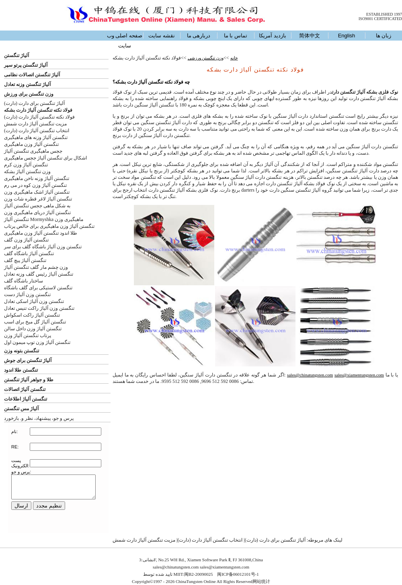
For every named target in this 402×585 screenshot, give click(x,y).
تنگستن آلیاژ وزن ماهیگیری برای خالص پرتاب (49, 226)
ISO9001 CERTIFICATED (380, 18)
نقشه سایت (161, 36)
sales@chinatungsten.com (310, 374)
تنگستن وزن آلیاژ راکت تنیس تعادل (39, 308)
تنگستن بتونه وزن (21, 351)
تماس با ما (235, 36)
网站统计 (261, 581)
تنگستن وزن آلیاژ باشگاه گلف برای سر (43, 247)
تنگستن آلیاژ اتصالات (24, 389)
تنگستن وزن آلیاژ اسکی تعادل (34, 301)
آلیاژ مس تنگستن (21, 408)
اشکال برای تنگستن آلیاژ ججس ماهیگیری (45, 158)
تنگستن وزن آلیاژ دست (27, 294)
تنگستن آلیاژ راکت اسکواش (32, 315)
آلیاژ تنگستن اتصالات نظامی (32, 75)
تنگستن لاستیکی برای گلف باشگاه (38, 287)
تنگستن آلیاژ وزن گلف (26, 240)
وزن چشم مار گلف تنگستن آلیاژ (36, 267)
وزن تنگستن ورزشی (206, 57)
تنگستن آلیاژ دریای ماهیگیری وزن (37, 212)
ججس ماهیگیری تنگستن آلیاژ (33, 151)
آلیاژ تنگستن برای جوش (27, 360)
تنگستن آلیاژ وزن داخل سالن (33, 328)
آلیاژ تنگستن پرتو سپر (25, 65)
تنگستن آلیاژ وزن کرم (26, 165)
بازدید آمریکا (272, 36)
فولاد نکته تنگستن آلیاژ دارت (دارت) (39, 117)
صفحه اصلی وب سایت (124, 41)
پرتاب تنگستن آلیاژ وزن (27, 335)
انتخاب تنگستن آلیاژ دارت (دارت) (36, 130)
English (346, 36)
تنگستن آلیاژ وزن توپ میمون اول (37, 342)
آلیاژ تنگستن (16, 55)
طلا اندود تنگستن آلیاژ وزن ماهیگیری (40, 233)
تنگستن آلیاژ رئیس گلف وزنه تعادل (38, 274)
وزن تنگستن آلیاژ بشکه (27, 171)
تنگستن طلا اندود (21, 370)
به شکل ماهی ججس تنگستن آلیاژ (37, 206)
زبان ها (384, 36)
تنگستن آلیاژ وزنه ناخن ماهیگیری (36, 178)
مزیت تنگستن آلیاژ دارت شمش (35, 124)
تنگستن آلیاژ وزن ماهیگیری (31, 144)
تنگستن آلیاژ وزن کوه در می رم (35, 185)
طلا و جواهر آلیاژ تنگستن (28, 379)
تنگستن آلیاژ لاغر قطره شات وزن (38, 199)
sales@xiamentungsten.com (359, 374)
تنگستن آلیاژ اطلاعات (25, 399)
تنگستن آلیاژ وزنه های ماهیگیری (36, 137)
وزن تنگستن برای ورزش (28, 94)
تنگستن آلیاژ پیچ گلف (25, 260)
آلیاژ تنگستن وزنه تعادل (27, 84)
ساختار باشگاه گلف (23, 281)
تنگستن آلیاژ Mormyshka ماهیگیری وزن (43, 219)
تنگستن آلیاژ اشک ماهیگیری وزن (37, 192)
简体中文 (309, 36)
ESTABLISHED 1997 (384, 14)
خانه (234, 57)
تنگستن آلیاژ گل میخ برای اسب (35, 322)
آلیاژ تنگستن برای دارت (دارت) (34, 103)
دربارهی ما (199, 36)
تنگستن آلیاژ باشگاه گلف (29, 253)
